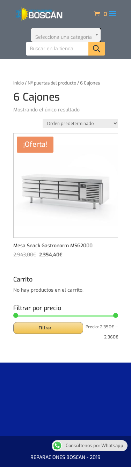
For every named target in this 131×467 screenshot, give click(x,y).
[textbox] (66, 35)
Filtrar (44, 327)
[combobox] (66, 35)
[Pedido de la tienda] (80, 123)
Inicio (18, 83)
